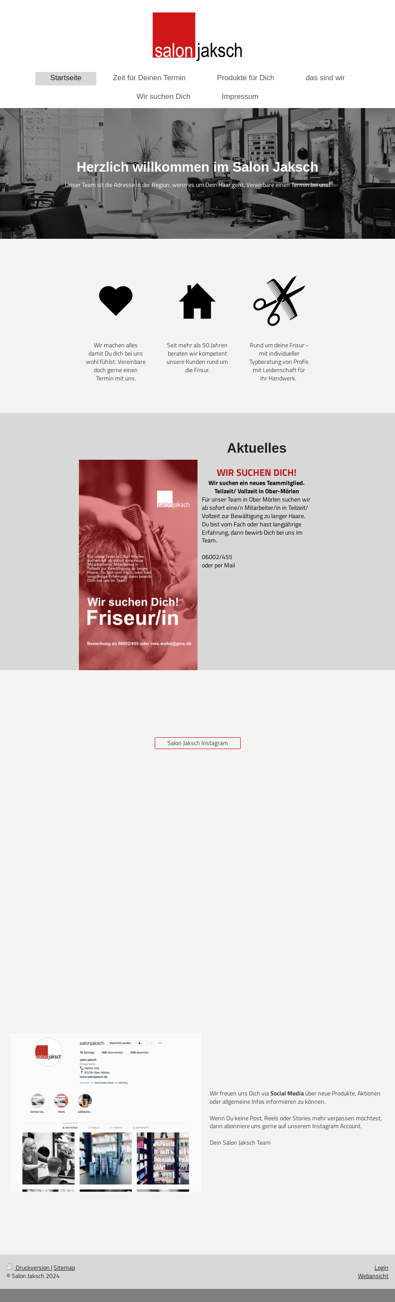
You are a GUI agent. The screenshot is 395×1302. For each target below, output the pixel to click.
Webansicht (373, 1275)
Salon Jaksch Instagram (197, 742)
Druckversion (29, 1267)
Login (381, 1267)
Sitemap (64, 1267)
